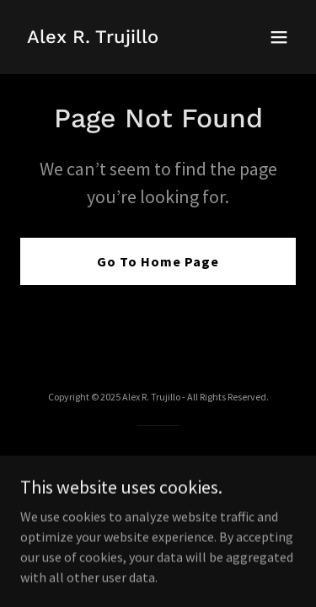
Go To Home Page (158, 261)
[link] (92, 38)
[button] (279, 37)
